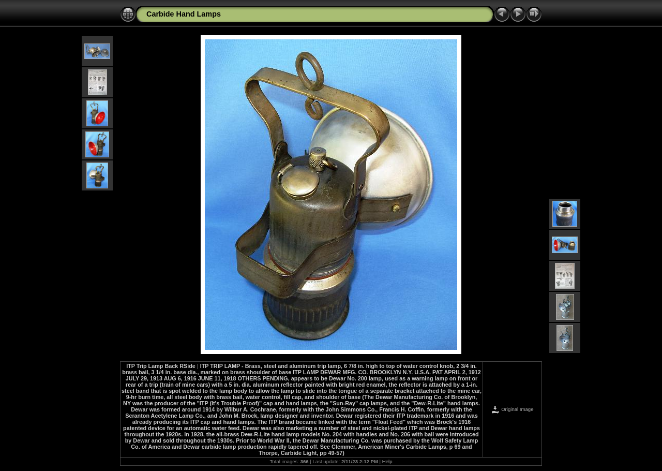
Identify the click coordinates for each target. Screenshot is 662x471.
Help (387, 461)
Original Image (512, 409)
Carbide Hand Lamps (183, 14)
